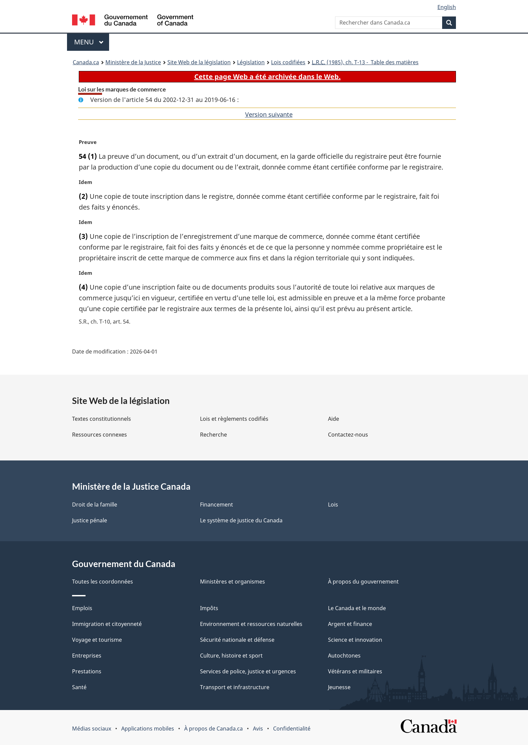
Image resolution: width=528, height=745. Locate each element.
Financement (216, 504)
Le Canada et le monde (357, 608)
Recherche (213, 434)
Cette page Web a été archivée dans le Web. (267, 76)
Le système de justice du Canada (241, 520)
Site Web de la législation (199, 62)
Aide (333, 418)
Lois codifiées (288, 62)
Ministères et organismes (232, 581)
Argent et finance (350, 624)
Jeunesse (339, 687)
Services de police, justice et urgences (248, 671)
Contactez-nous (348, 434)
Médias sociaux (91, 728)
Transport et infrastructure (234, 687)
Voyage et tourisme (97, 639)
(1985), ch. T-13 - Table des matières (365, 62)
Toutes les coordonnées (102, 581)
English (446, 7)
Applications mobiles (147, 728)
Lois (333, 504)
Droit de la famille (94, 504)
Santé (79, 687)
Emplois (82, 608)
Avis (258, 728)
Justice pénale (89, 520)
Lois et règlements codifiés (234, 418)
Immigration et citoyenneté (107, 624)
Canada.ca (86, 62)
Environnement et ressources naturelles (251, 624)
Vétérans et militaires (355, 671)
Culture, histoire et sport (231, 655)
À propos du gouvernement (363, 581)
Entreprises (86, 655)
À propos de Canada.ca (213, 728)
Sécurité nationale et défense (237, 639)
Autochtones (344, 655)
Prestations (86, 671)
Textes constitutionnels (101, 418)
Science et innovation (355, 639)
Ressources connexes (99, 434)
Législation (251, 62)
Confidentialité (291, 728)
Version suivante (269, 114)
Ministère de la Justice (133, 62)
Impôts (209, 608)
